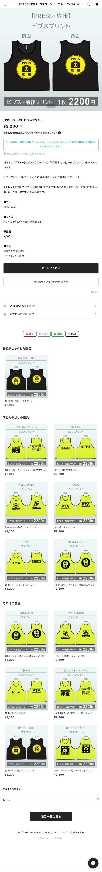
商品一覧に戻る (51, 816)
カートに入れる (51, 268)
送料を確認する (37, 153)
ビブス (6, 799)
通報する (94, 292)
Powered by (51, 838)
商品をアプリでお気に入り (51, 281)
